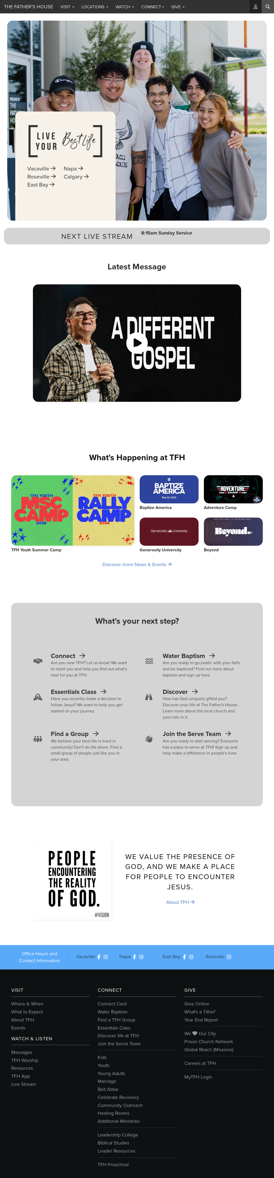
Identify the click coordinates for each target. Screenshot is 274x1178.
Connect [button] (152, 7)
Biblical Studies (113, 1142)
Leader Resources (116, 1150)
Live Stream (23, 1084)
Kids (102, 1057)
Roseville (41, 186)
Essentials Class (114, 1027)
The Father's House (28, 6)
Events (18, 1027)
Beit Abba (108, 1089)
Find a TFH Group (116, 1019)
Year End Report (201, 1019)
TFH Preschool (113, 1164)
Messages (21, 1052)
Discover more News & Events (137, 564)
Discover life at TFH (118, 1035)
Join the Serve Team (119, 1043)
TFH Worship (24, 1060)
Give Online (196, 1003)
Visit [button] (67, 7)
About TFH (180, 902)
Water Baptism (113, 1011)
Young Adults (111, 1073)
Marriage (107, 1081)
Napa (73, 178)
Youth (103, 1065)
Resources (22, 1068)
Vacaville (41, 178)
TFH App (20, 1076)
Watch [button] (125, 7)
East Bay (40, 194)
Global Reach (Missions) (208, 1049)
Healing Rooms (113, 1113)
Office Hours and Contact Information (39, 957)
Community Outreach (120, 1105)
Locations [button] (95, 7)
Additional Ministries (119, 1121)
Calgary (76, 186)
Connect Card (112, 1003)
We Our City (200, 1033)
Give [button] (178, 7)
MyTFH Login (198, 1076)
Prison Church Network (208, 1041)
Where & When (27, 1003)
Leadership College (118, 1134)
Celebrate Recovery (118, 1097)
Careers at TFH (200, 1063)
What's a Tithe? (199, 1011)
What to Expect (27, 1011)
